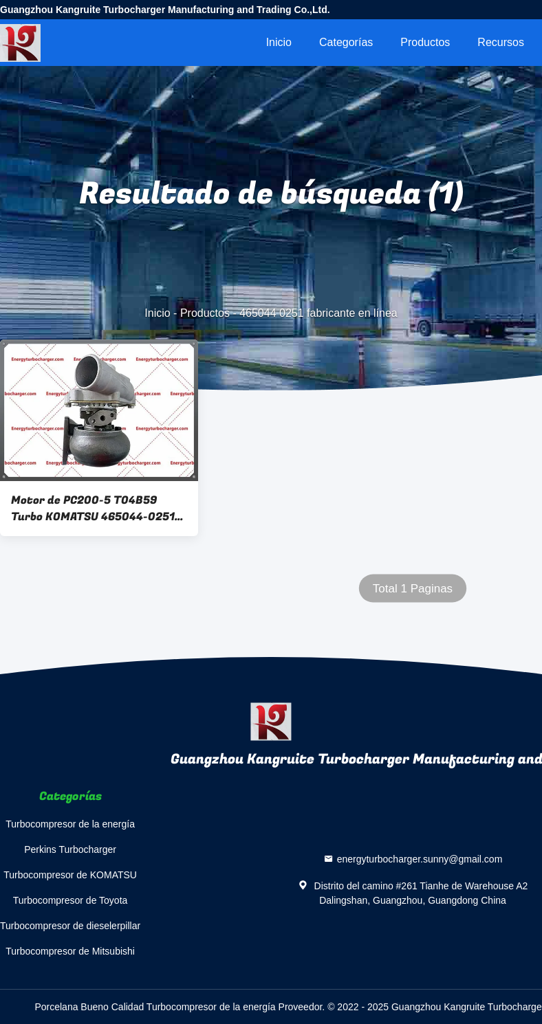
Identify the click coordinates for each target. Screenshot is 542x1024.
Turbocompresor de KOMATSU (70, 874)
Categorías (346, 42)
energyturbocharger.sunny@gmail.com (420, 858)
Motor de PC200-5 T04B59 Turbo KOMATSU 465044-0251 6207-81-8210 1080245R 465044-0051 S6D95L (93, 508)
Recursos (500, 42)
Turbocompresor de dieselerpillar (70, 925)
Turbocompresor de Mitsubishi (70, 951)
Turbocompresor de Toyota (70, 900)
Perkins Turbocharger (70, 849)
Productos (425, 42)
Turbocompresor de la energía (70, 824)
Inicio (279, 42)
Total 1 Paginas (413, 588)
